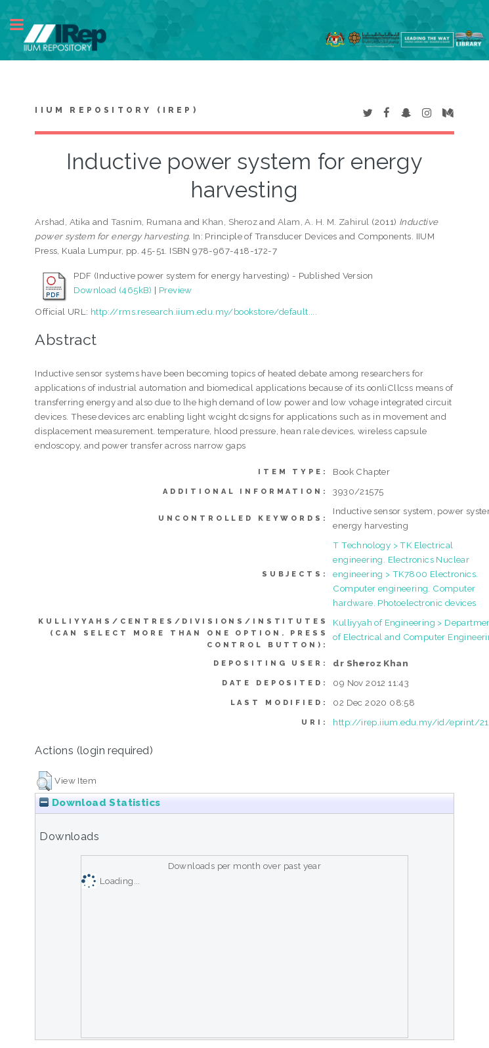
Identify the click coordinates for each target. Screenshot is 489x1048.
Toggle (23, 24)
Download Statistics (99, 803)
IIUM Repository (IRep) (116, 110)
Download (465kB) (113, 290)
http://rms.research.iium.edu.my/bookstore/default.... (204, 311)
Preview (175, 290)
